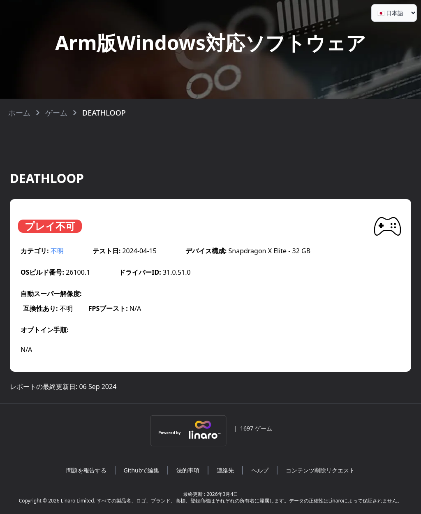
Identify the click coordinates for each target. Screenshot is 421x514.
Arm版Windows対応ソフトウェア (210, 42)
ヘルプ (259, 470)
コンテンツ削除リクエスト (320, 470)
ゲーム (56, 113)
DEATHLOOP (104, 113)
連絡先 (225, 470)
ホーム (19, 113)
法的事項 (187, 470)
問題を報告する (86, 470)
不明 (57, 250)
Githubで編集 (142, 470)
